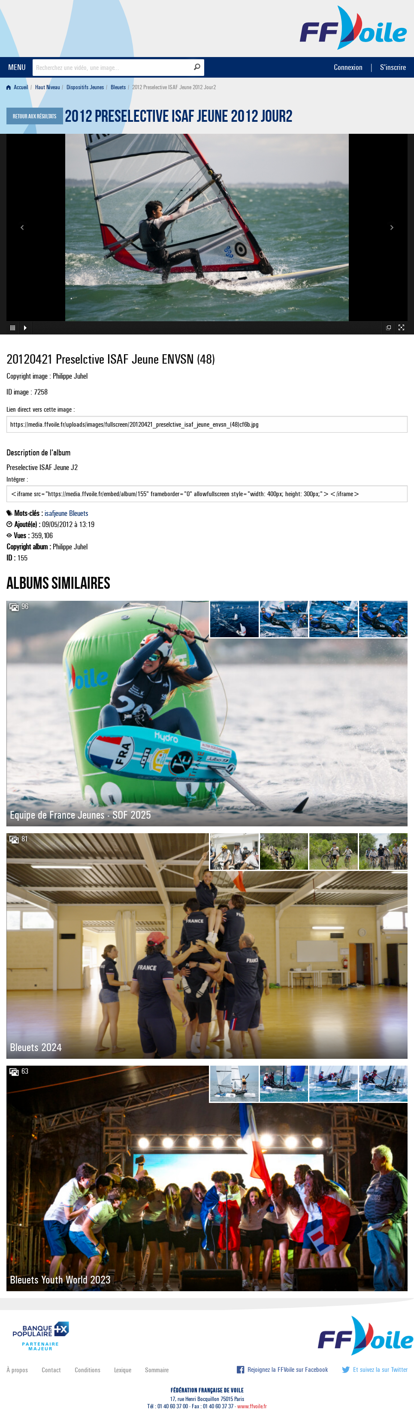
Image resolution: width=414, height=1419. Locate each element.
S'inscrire (393, 67)
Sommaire (157, 1370)
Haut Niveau (47, 87)
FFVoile (353, 27)
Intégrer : (207, 489)
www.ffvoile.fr (252, 1406)
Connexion (348, 67)
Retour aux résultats (34, 117)
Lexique (122, 1370)
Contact (51, 1370)
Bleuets (118, 87)
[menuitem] (19, 87)
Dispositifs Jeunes (85, 87)
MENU (17, 67)
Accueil (17, 87)
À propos (17, 1370)
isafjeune (56, 513)
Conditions (87, 1370)
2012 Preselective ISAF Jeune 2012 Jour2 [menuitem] (174, 87)
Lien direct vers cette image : (207, 419)
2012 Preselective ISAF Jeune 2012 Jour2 (179, 118)
